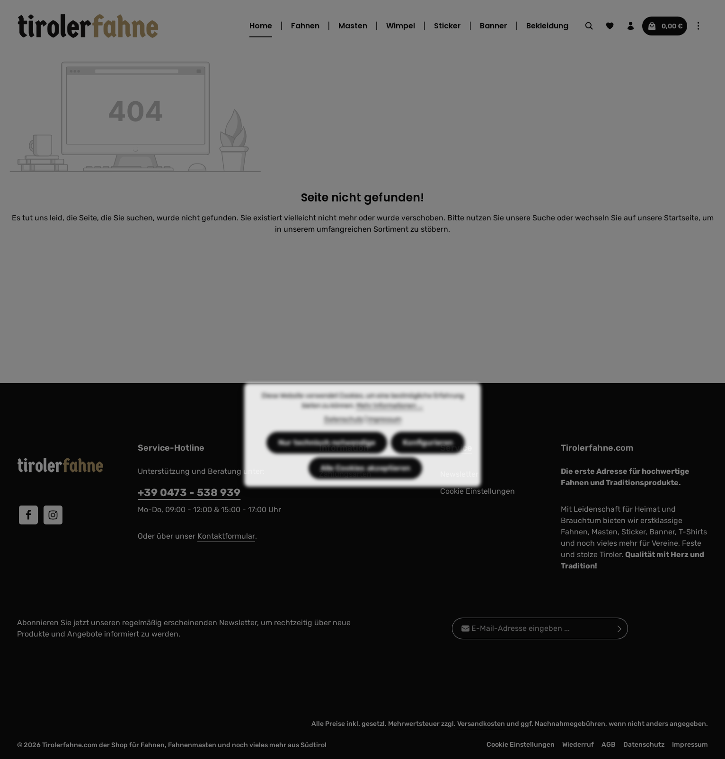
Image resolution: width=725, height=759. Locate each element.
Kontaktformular (226, 536)
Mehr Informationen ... (389, 421)
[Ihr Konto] (630, 26)
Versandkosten (481, 724)
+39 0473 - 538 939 (189, 492)
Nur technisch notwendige (326, 457)
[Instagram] (53, 515)
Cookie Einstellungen (520, 745)
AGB (608, 745)
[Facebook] (28, 515)
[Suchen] (589, 26)
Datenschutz (643, 745)
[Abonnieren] (619, 628)
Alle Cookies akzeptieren (365, 483)
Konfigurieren (428, 457)
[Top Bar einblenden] (698, 26)
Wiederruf (578, 745)
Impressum (690, 745)
